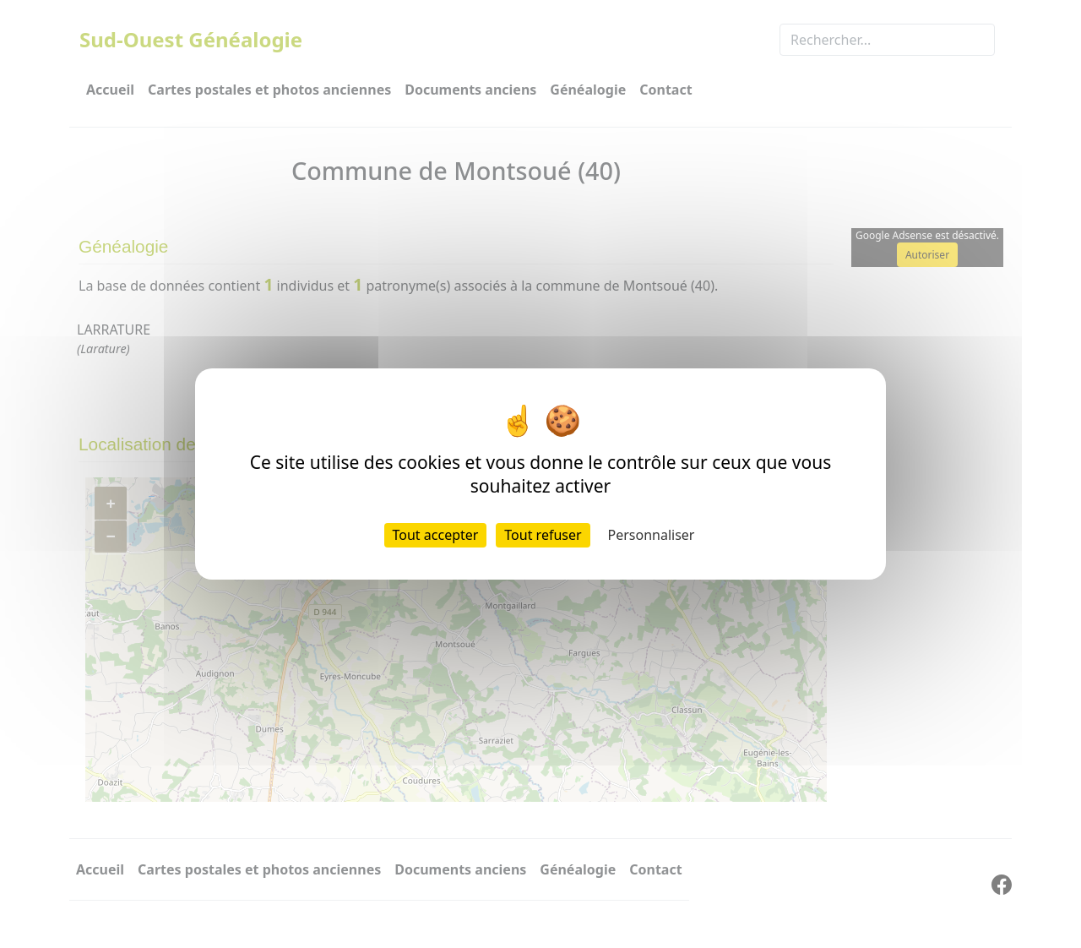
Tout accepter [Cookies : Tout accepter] (436, 535)
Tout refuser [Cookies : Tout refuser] (542, 535)
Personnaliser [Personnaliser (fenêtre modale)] (651, 535)
